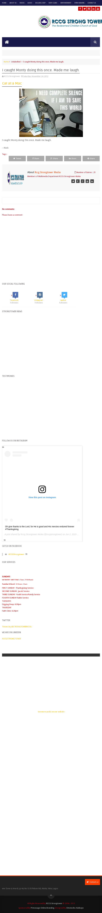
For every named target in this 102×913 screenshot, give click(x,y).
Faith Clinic (53, 3)
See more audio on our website (51, 712)
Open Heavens (79, 3)
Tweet (17, 158)
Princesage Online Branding (42, 908)
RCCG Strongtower (54, 903)
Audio (30, 3)
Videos (22, 3)
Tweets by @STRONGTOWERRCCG (16, 627)
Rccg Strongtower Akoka (32, 534)
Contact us (92, 882)
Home (4, 3)
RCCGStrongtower (16, 554)
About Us (12, 3)
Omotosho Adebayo (75, 908)
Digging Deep (40, 3)
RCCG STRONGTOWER (11, 639)
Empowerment (65, 3)
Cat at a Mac (12, 83)
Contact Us (91, 3)
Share (35, 158)
